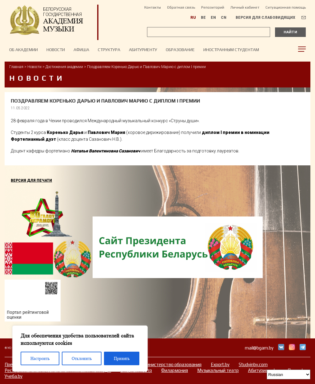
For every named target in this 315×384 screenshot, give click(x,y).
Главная (16, 67)
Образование (180, 49)
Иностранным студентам (231, 49)
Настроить (40, 358)
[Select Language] (288, 374)
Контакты (152, 7)
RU (193, 17)
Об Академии (23, 49)
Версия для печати (31, 180)
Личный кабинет (244, 7)
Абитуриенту (143, 49)
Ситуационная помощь (285, 7)
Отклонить (82, 358)
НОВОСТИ (55, 49)
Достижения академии (64, 67)
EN (213, 17)
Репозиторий (212, 7)
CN (223, 17)
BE (203, 17)
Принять (122, 358)
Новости (34, 67)
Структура (109, 49)
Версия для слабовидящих (265, 17)
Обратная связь (181, 7)
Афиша (81, 49)
